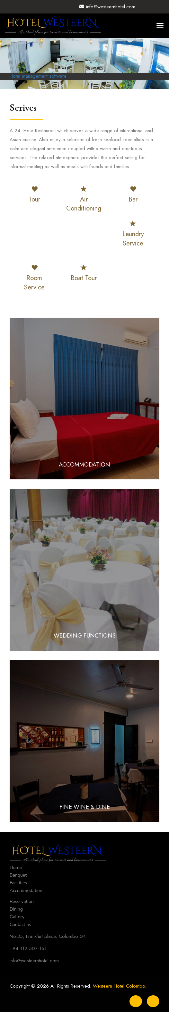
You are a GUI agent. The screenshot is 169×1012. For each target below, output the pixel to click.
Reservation (22, 901)
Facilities (18, 883)
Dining (16, 909)
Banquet (18, 875)
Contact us (20, 925)
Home (16, 867)
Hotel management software (38, 76)
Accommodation (26, 891)
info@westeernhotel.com (107, 6)
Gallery (17, 917)
